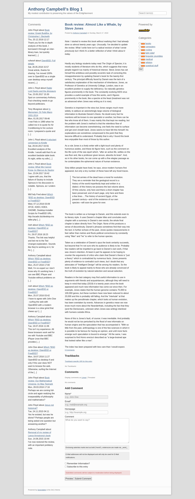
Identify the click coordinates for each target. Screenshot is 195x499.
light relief (149, 53)
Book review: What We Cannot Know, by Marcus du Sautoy (41, 167)
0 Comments (70, 350)
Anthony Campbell (80, 33)
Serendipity (42, 490)
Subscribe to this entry (77, 467)
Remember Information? (78, 463)
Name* (68, 394)
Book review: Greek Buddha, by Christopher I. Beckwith (40, 33)
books (148, 43)
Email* (68, 401)
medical (149, 59)
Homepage (70, 409)
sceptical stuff (151, 66)
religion (148, 62)
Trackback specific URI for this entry (78, 361)
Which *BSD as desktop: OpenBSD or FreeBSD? (41, 197)
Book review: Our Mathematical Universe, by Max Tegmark (40, 381)
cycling (148, 50)
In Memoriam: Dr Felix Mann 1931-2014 (40, 112)
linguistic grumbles (154, 56)
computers (150, 47)
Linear (84, 378)
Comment (69, 417)
